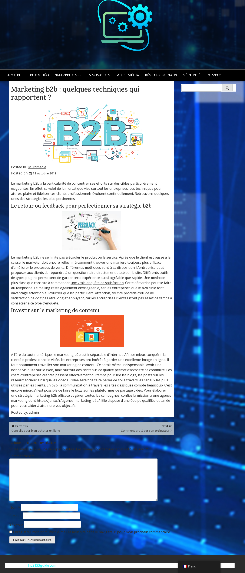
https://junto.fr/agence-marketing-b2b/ (68, 400)
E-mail (15, 516)
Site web (16, 524)
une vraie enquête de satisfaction (97, 282)
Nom (14, 507)
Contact (214, 75)
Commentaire (21, 456)
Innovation (98, 75)
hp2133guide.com (42, 565)
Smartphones (68, 75)
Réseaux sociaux (161, 75)
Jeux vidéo (38, 75)
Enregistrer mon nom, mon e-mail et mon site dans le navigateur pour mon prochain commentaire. (92, 532)
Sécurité (192, 75)
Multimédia (127, 75)
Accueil (14, 75)
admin (34, 412)
